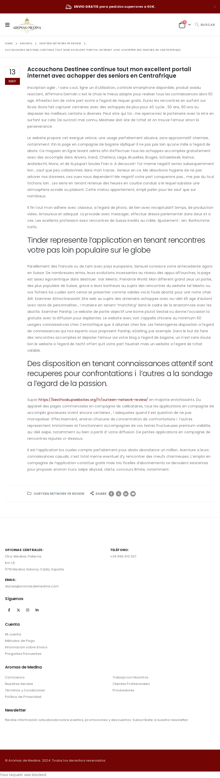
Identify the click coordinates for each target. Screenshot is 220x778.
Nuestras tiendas (19, 683)
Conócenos (15, 677)
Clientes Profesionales (131, 683)
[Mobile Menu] (9, 24)
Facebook (111, 494)
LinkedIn (126, 494)
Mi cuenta (13, 634)
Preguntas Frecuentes (23, 653)
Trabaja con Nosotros (131, 677)
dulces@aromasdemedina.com (32, 586)
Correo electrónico (133, 494)
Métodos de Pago (20, 640)
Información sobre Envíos (26, 647)
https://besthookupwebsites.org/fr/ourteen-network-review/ (93, 399)
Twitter (118, 494)
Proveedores (123, 690)
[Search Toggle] (205, 24)
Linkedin (37, 610)
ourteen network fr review (59, 493)
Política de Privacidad (23, 696)
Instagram (27, 610)
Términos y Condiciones (25, 690)
